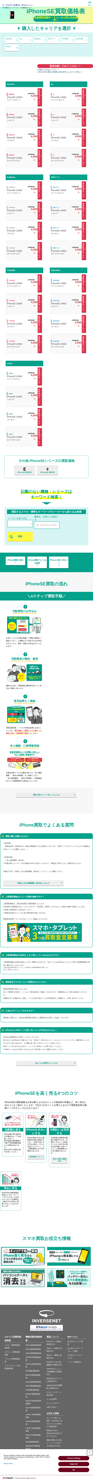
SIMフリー (52, 39)
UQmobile (79, 39)
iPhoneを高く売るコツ (59, 561)
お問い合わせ (51, 1407)
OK (74, 1470)
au (21, 39)
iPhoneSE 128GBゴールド (58, 139)
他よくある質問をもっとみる (46, 1063)
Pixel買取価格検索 (32, 1371)
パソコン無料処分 (74, 1362)
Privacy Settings (73, 1458)
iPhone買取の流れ (15, 560)
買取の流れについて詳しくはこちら (46, 795)
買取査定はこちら (39, 97)
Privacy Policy (8, 1463)
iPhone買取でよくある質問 (37, 561)
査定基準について (36, 1157)
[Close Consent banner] (89, 1452)
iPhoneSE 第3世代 (24, 470)
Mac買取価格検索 (32, 1442)
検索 (15, 536)
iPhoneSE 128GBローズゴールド (14, 159)
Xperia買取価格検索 (33, 1349)
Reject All (74, 1464)
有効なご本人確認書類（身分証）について (33, 883)
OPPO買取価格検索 (33, 1386)
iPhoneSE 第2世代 (47, 470)
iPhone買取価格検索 (33, 1345)
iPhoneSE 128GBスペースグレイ (14, 98)
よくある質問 (51, 1399)
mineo (8, 46)
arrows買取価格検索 (33, 1382)
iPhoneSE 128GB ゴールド (14, 139)
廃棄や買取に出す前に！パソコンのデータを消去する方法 (54, 1443)
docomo (9, 39)
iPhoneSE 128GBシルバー (14, 118)
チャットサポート (53, 1403)
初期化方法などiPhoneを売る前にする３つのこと (54, 1433)
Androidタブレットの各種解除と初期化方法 (54, 1371)
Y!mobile (65, 39)
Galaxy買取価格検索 (33, 1353)
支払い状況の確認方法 (59, 1160)
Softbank (37, 39)
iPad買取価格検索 (32, 1390)
